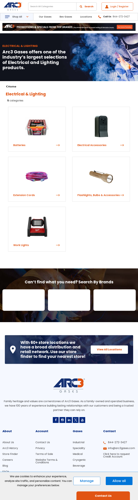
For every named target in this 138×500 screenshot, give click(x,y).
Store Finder (10, 454)
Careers (7, 460)
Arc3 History (10, 448)
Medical (78, 454)
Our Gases (45, 16)
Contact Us (42, 442)
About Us (8, 442)
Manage (87, 481)
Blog (5, 466)
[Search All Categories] (62, 6)
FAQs (5, 471)
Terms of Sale (44, 454)
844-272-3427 (117, 442)
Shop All (17, 16)
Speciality (79, 448)
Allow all (119, 481)
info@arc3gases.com (121, 448)
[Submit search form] (86, 6)
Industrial (78, 442)
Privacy (40, 448)
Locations (86, 16)
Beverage (79, 466)
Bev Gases (66, 16)
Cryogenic (79, 460)
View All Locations (109, 349)
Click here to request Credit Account (116, 455)
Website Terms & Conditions (46, 461)
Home (11, 86)
